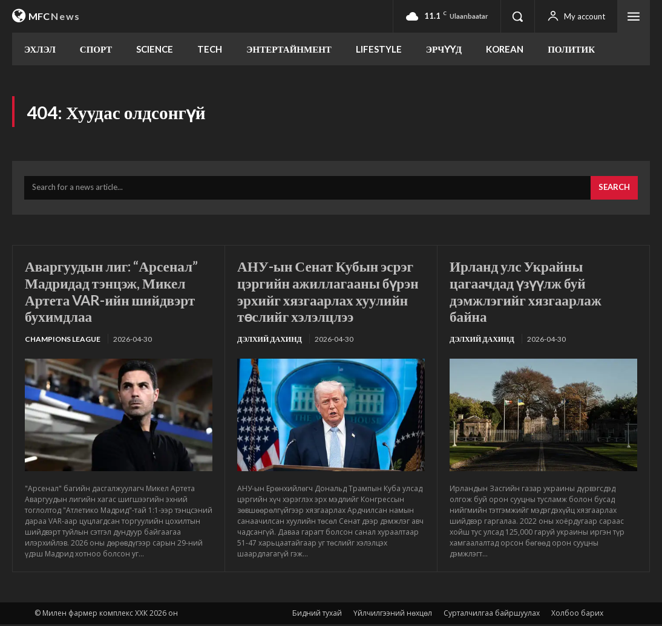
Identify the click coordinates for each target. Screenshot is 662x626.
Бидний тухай (317, 615)
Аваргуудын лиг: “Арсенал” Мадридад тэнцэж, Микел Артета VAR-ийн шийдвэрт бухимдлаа (115, 293)
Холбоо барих (577, 615)
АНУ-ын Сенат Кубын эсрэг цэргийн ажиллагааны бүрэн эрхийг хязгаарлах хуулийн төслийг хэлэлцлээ (329, 293)
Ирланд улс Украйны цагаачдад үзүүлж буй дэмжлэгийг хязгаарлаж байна (528, 293)
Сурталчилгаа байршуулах (492, 615)
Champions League (62, 340)
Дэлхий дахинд (269, 340)
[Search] (614, 190)
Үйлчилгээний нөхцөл (392, 615)
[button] (517, 16)
